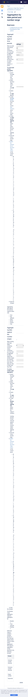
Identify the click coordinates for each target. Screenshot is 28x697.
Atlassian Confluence (16, 688)
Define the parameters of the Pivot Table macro (12, 146)
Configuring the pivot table (16, 27)
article (21, 682)
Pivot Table (10, 12)
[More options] (24, 6)
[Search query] (10, 2)
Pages (8, 6)
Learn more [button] (7, 693)
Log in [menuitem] (25, 2)
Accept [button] (14, 695)
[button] (21, 2)
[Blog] (2, 14)
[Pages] (2, 10)
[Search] (3, 2)
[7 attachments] (15, 12)
